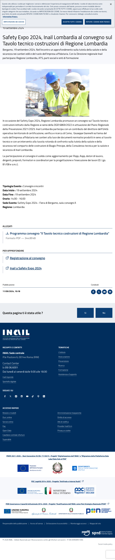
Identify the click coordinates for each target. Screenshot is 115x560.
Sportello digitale (9, 381)
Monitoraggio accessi (79, 523)
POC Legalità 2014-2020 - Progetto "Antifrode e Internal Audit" (56, 481)
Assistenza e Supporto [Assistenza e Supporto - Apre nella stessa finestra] (67, 374)
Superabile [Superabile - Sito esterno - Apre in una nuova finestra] (7, 439)
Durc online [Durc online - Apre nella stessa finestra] (7, 417)
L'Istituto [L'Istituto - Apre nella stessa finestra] (61, 352)
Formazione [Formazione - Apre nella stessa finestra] (63, 369)
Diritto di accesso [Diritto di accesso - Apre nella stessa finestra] (64, 417)
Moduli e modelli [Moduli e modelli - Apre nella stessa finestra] (9, 412)
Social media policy (105, 544)
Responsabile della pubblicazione (15, 523)
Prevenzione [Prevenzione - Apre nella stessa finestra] (63, 361)
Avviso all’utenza (36, 523)
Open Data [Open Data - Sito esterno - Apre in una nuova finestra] (7, 430)
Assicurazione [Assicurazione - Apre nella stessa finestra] (64, 356)
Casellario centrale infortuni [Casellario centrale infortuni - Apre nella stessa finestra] (14, 434)
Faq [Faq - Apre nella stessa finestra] (4, 426)
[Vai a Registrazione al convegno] (58, 258)
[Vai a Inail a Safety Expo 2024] (58, 268)
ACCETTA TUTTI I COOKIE (72, 21)
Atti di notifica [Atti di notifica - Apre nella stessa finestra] (63, 421)
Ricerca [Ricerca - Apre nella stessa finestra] (61, 365)
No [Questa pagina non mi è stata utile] (104, 312)
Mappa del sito (95, 523)
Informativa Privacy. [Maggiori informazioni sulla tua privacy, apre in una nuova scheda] (10, 16)
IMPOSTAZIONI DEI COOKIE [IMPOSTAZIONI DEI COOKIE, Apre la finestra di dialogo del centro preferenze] (14, 21)
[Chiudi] (111, 4)
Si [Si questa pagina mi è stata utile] (85, 312)
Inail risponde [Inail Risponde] (8, 377)
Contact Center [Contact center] (11, 363)
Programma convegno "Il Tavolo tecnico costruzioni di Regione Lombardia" (57, 233)
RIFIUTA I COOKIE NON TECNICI (98, 21)
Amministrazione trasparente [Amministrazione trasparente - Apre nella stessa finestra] (69, 412)
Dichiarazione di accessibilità (56, 523)
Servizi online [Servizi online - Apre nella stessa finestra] (8, 421)
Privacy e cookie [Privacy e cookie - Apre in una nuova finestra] (64, 430)
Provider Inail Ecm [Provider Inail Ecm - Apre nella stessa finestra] (65, 426)
